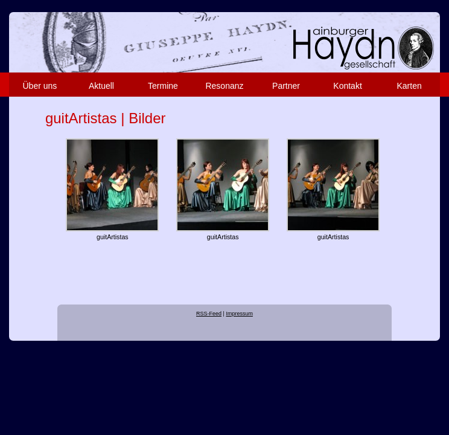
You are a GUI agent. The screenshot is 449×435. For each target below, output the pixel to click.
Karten (408, 86)
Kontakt (347, 86)
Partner (286, 86)
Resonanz (224, 86)
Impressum (239, 314)
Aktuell (101, 86)
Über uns (39, 86)
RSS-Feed (208, 314)
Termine (163, 86)
